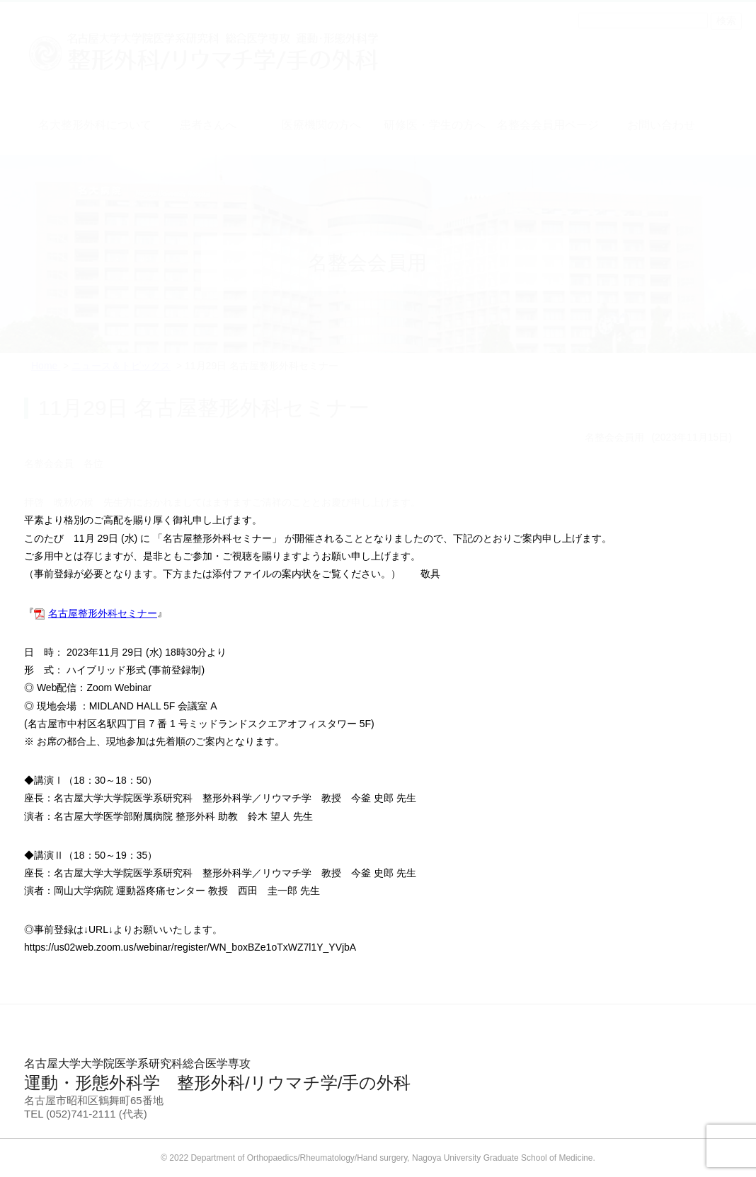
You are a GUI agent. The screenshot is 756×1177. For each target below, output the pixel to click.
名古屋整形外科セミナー (102, 613)
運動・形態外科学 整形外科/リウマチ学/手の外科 (378, 1074)
